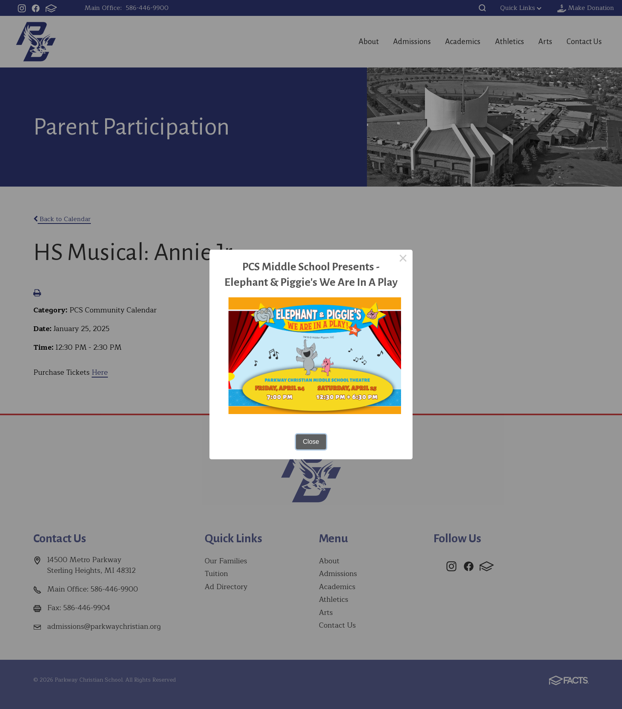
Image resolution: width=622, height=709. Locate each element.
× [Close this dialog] (403, 259)
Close (311, 441)
